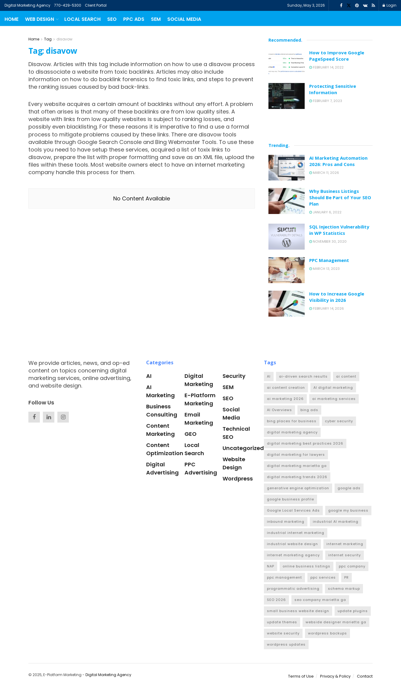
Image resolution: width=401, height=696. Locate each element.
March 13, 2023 (324, 268)
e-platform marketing (200, 399)
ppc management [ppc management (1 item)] (284, 577)
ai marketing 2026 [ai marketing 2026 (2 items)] (285, 398)
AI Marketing (160, 391)
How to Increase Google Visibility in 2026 (336, 297)
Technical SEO (236, 433)
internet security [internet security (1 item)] (344, 555)
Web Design (39, 19)
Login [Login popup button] (389, 5)
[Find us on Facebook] (34, 417)
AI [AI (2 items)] (269, 376)
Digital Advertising (162, 468)
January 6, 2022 (325, 212)
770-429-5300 (67, 5)
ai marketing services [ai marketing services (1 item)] (334, 398)
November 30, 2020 (328, 241)
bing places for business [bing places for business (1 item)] (291, 421)
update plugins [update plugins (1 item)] (353, 610)
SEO (112, 19)
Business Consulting (161, 410)
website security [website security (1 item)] (283, 633)
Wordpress (238, 478)
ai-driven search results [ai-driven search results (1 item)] (303, 376)
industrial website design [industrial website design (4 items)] (292, 543)
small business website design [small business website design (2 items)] (298, 610)
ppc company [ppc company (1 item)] (352, 566)
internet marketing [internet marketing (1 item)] (344, 543)
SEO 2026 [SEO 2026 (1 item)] (276, 599)
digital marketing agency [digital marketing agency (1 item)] (292, 432)
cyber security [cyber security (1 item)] (339, 421)
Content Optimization (164, 449)
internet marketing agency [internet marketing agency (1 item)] (293, 555)
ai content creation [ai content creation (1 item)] (286, 387)
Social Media (184, 19)
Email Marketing (198, 418)
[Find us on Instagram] (63, 417)
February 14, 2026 (326, 308)
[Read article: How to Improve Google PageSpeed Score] (286, 62)
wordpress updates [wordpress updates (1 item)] (286, 644)
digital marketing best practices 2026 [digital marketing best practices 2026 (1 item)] (305, 443)
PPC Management (329, 260)
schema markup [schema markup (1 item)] (344, 588)
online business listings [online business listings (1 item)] (306, 566)
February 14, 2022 (326, 67)
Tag (48, 39)
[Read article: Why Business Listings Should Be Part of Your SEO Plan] (286, 201)
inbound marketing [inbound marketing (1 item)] (285, 521)
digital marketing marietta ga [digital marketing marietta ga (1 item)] (297, 465)
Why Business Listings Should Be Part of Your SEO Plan (340, 197)
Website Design (234, 463)
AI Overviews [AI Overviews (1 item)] (279, 409)
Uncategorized (243, 448)
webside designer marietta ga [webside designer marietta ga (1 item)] (336, 622)
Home (11, 19)
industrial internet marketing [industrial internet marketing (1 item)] (295, 532)
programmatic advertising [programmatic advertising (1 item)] (293, 588)
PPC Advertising (200, 468)
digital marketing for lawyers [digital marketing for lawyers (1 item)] (296, 454)
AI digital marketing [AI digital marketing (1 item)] (333, 387)
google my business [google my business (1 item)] (348, 510)
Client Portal (96, 5)
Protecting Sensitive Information (332, 89)
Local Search (82, 19)
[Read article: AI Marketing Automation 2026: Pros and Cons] (286, 168)
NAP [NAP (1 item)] (270, 566)
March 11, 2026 (324, 172)
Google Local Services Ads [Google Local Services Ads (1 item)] (293, 510)
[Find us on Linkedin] (48, 417)
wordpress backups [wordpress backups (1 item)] (327, 633)
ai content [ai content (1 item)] (346, 376)
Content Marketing (160, 430)
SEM (156, 19)
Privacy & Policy (335, 676)
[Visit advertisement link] (320, 125)
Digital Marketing (198, 380)
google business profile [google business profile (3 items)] (290, 499)
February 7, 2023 (325, 100)
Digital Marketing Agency (27, 5)
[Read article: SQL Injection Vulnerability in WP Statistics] (286, 237)
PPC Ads (133, 19)
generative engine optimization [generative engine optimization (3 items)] (298, 488)
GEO (190, 434)
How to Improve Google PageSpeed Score (336, 55)
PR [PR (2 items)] (346, 577)
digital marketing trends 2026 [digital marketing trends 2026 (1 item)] (297, 476)
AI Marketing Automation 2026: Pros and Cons (338, 161)
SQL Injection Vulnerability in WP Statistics (339, 230)
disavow (64, 39)
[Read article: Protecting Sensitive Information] (286, 96)
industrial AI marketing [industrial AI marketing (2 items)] (335, 521)
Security (234, 376)
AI (149, 376)
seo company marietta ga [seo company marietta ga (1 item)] (320, 599)
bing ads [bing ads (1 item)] (309, 409)
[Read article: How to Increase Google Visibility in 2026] (286, 304)
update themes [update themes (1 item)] (282, 622)
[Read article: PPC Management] (286, 270)
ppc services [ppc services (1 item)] (323, 577)
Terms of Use (301, 676)
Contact (365, 676)
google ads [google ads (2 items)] (349, 488)
